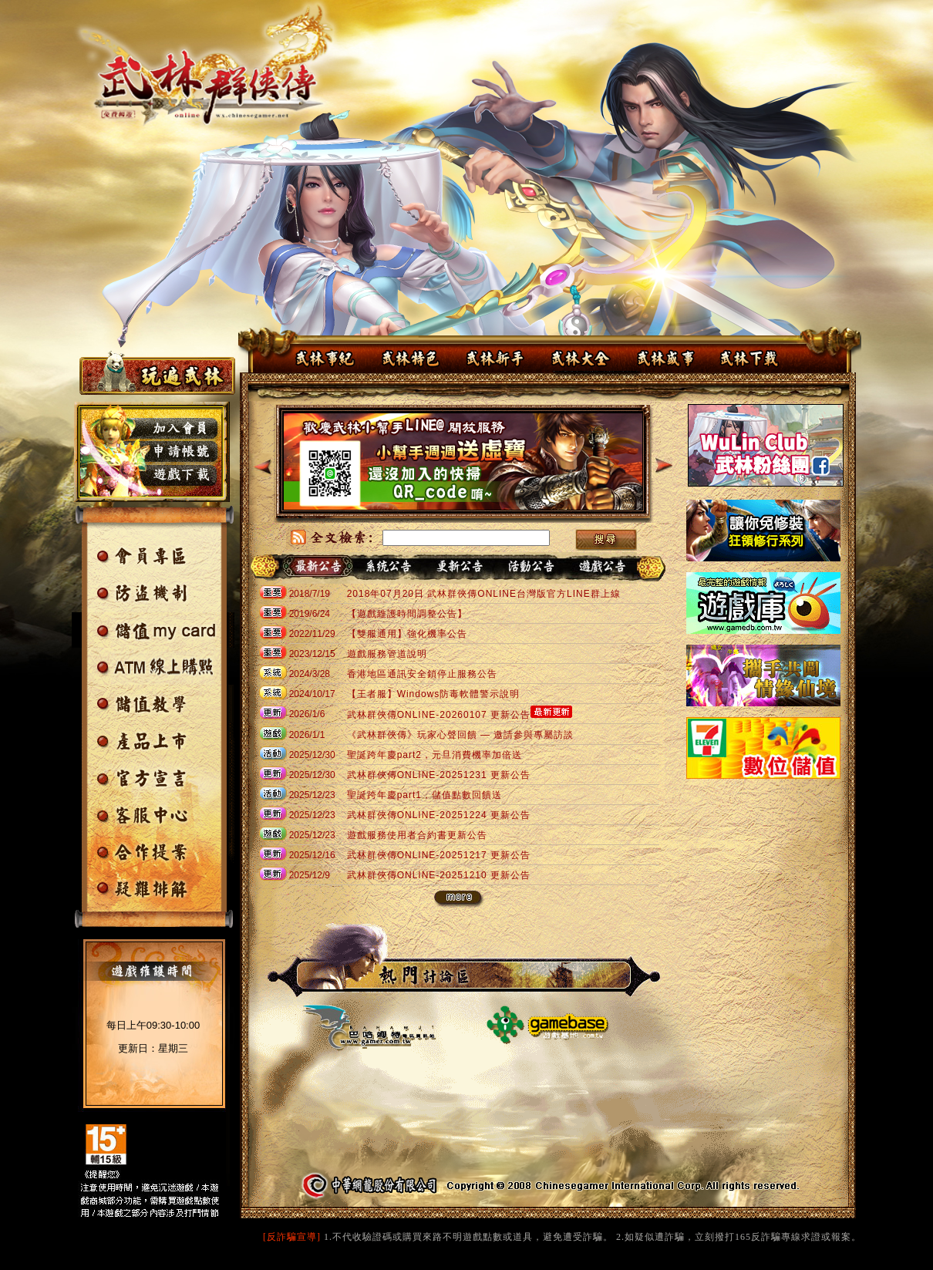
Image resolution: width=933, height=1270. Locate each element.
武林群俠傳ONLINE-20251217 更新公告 (438, 855)
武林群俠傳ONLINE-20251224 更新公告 (438, 815)
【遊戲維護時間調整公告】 (407, 613)
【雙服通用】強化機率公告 (407, 633)
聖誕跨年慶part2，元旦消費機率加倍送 (434, 755)
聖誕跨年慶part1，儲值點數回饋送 (424, 795)
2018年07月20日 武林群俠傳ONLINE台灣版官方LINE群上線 (484, 593)
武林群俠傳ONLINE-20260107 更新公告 (438, 714)
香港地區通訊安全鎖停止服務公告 (422, 674)
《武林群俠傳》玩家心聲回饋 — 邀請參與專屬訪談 (460, 734)
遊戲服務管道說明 (387, 653)
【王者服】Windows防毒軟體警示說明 (433, 694)
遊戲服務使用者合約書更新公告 (417, 835)
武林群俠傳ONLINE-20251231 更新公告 (438, 775)
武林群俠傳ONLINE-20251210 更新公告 (438, 875)
